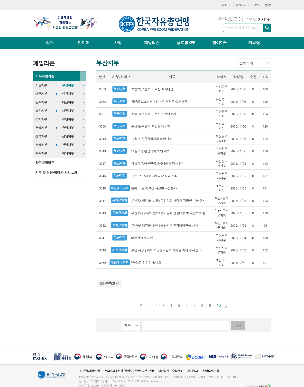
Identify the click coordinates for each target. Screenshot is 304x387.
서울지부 (41, 85)
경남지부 (68, 144)
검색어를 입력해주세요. (241, 27)
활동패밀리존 (44, 162)
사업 (117, 42)
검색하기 (267, 28)
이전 (141, 306)
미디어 (84, 42)
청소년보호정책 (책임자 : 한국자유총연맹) (129, 371)
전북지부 (41, 136)
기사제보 (226, 5)
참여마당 (220, 42)
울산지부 (41, 110)
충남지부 (68, 127)
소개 (50, 42)
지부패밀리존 (44, 76)
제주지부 (41, 153)
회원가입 (240, 5)
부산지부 (68, 85)
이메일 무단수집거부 (170, 371)
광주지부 (41, 102)
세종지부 (68, 110)
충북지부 (41, 127)
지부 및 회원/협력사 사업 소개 (56, 172)
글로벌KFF (185, 42)
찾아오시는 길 (211, 371)
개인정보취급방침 (89, 371)
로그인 (254, 5)
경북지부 (41, 144)
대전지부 (68, 102)
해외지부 (68, 153)
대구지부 (41, 93)
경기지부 (41, 119)
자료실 (254, 42)
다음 (226, 306)
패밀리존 (151, 42)
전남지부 (68, 136)
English (267, 5)
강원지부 (68, 119)
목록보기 (109, 283)
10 (219, 305)
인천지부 (68, 93)
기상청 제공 (232, 20)
